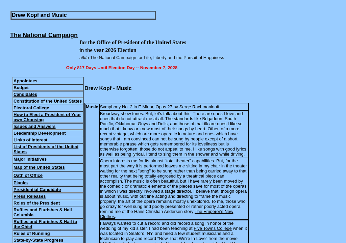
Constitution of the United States (48, 101)
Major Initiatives (30, 159)
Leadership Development (40, 133)
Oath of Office (28, 175)
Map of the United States (39, 167)
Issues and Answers (35, 126)
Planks (21, 182)
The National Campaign (44, 35)
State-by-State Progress (38, 240)
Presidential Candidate (37, 189)
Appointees (26, 80)
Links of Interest (30, 139)
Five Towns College (212, 228)
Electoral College (31, 107)
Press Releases (30, 196)
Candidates (25, 94)
